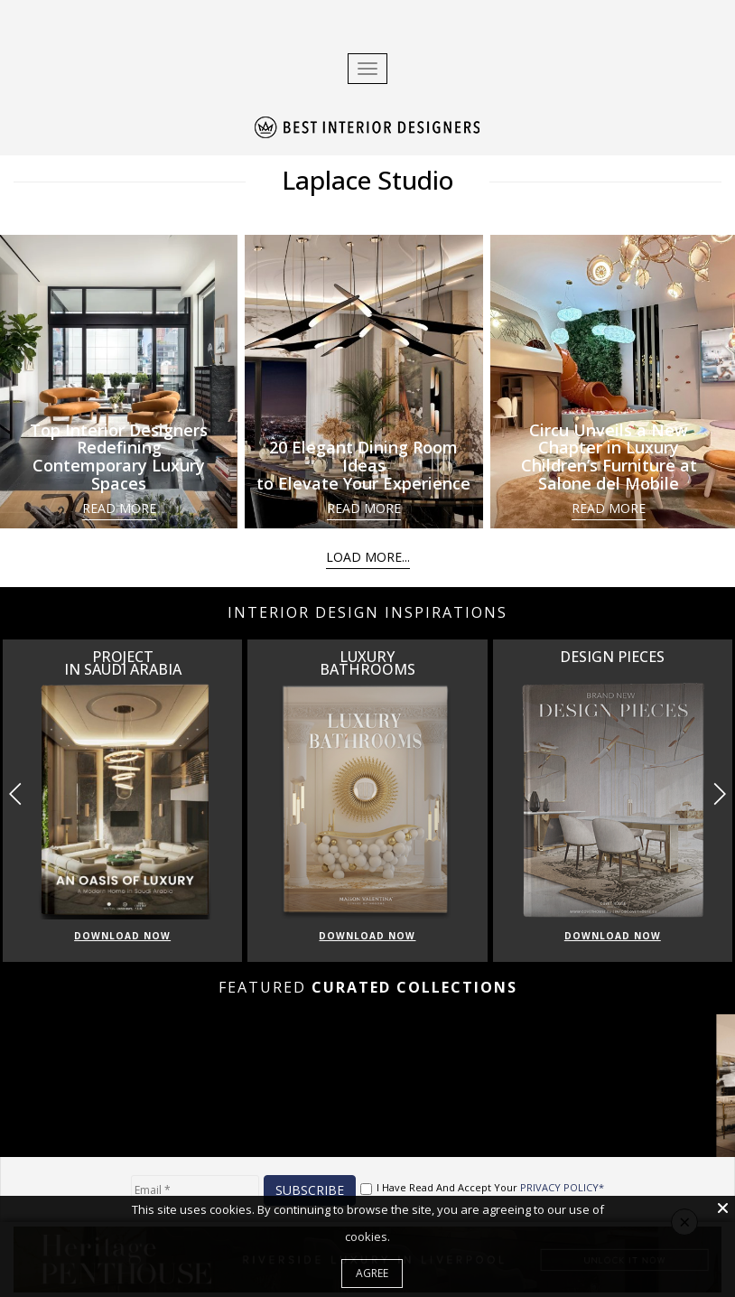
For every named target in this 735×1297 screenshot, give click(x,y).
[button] (719, 793)
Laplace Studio (367, 180)
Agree (372, 1273)
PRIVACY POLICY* (562, 1187)
